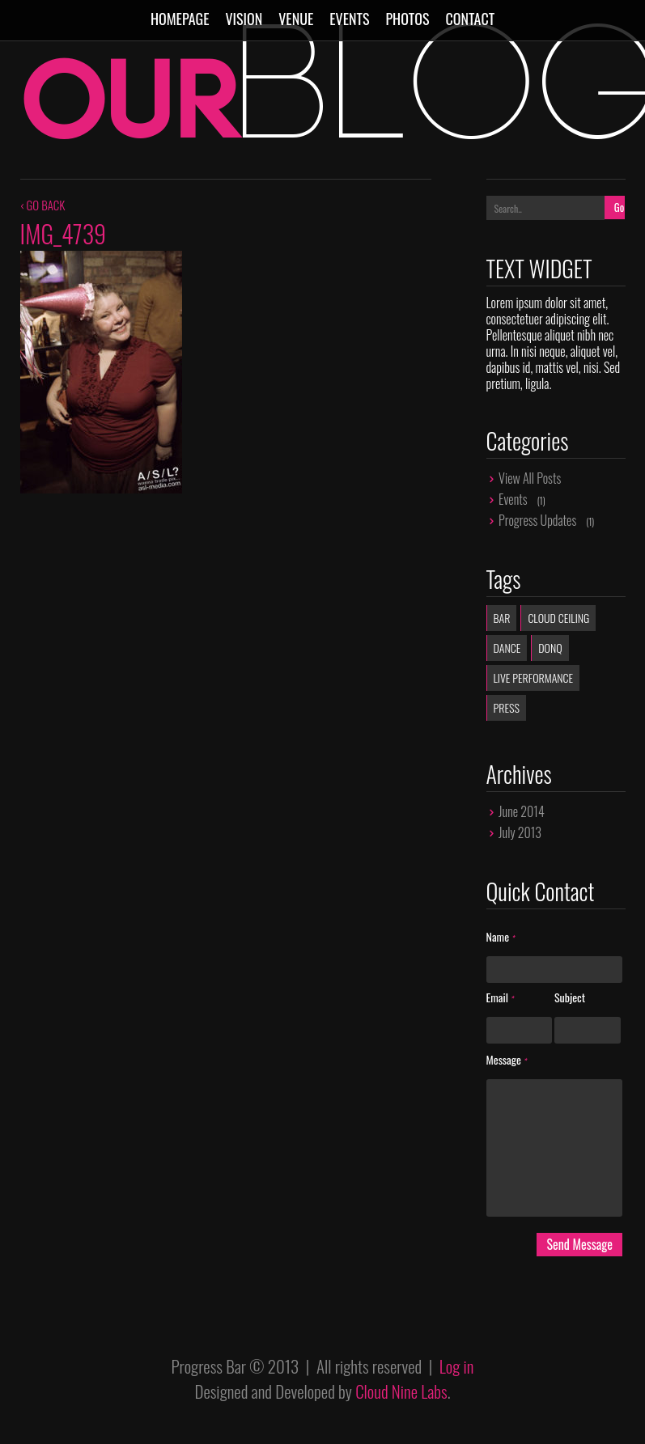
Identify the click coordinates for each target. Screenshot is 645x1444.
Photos (407, 18)
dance (507, 647)
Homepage (180, 18)
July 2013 (520, 832)
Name (500, 937)
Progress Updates (537, 520)
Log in (456, 1365)
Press (507, 707)
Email (500, 998)
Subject (569, 998)
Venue (295, 18)
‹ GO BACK (43, 205)
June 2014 (522, 811)
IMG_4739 (63, 233)
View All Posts (530, 478)
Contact (469, 18)
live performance (534, 677)
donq (550, 647)
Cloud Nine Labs (401, 1391)
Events (349, 18)
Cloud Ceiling (558, 617)
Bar (502, 617)
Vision (243, 18)
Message (506, 1060)
